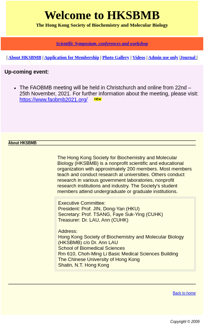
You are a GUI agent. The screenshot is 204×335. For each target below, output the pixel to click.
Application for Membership (71, 57)
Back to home (184, 293)
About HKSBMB (24, 57)
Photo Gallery (115, 57)
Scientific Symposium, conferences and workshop (102, 43)
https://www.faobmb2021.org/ (53, 100)
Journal (188, 57)
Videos (138, 57)
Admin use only (163, 57)
